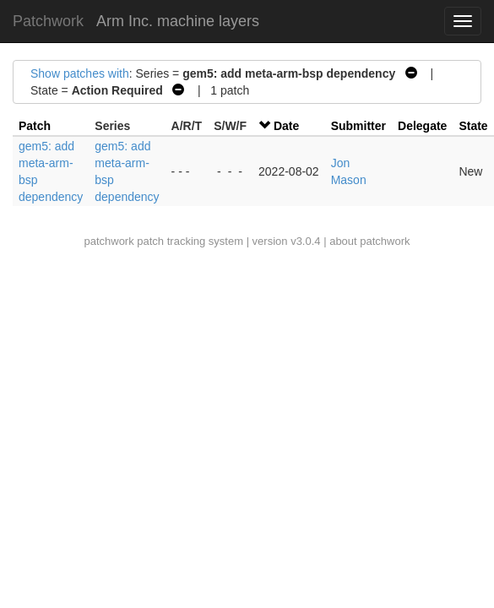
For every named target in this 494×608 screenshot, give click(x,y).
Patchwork (48, 21)
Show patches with (79, 73)
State (473, 126)
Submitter (358, 126)
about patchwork (369, 241)
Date (286, 126)
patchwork (108, 241)
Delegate (422, 126)
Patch (35, 126)
